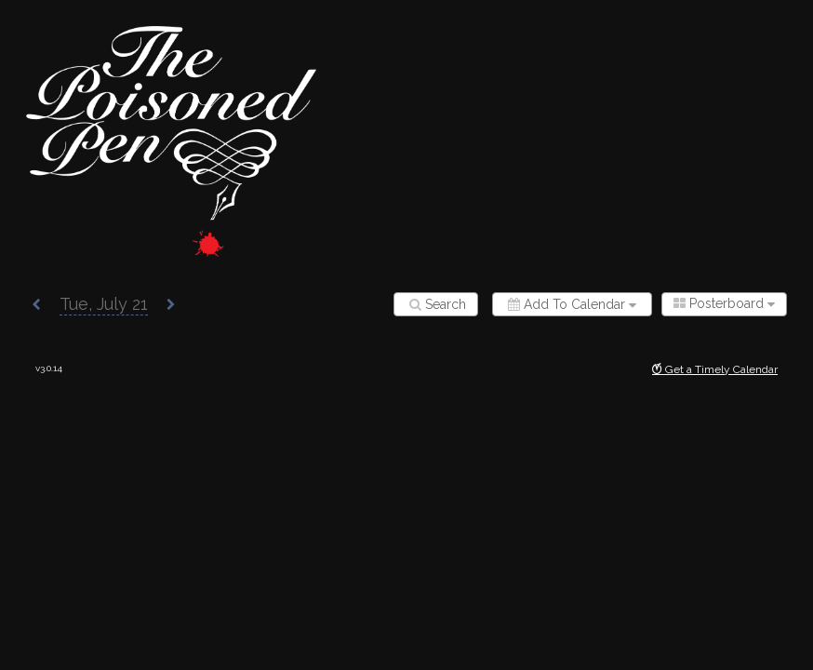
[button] (36, 306)
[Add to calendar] (572, 304)
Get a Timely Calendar (715, 369)
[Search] (435, 304)
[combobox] (724, 304)
